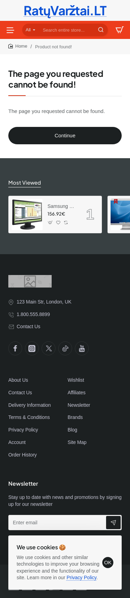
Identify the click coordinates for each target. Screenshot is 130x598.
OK (108, 562)
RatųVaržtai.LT (65, 10)
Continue (64, 135)
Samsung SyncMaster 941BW (62, 206)
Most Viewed (24, 182)
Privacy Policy (81, 577)
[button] (50, 222)
